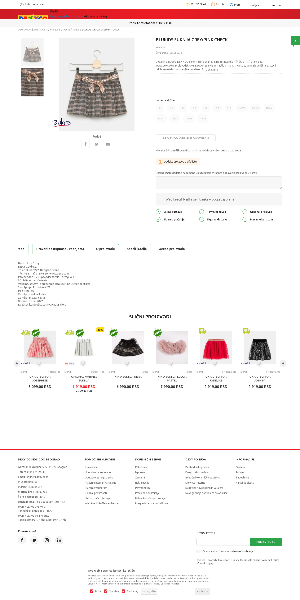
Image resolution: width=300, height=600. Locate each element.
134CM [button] (188, 120)
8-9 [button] (217, 109)
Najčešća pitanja (245, 482)
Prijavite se (265, 541)
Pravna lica (91, 467)
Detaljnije (212, 69)
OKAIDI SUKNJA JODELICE (216, 378)
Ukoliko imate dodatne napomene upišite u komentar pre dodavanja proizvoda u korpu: (207, 172)
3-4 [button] (160, 109)
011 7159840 (37, 471)
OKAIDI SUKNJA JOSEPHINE (40, 378)
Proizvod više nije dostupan (186, 138)
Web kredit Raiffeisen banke (101, 503)
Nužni (98, 591)
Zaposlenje (242, 477)
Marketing (132, 591)
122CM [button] (161, 120)
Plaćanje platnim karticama (100, 482)
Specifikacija (65, 249)
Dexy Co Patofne (195, 482)
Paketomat (141, 467)
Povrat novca (143, 487)
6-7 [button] (194, 109)
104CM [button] (241, 109)
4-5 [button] (171, 109)
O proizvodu (33, 249)
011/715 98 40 (163, 23)
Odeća (66, 29)
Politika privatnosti (96, 493)
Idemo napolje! (115, 14)
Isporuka (140, 472)
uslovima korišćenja (242, 551)
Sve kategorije (66, 14)
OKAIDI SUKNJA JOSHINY (260, 378)
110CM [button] (255, 109)
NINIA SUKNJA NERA (128, 376)
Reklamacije (142, 482)
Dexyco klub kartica (197, 472)
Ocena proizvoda (99, 249)
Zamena (140, 477)
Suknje (76, 29)
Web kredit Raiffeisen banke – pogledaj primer (200, 199)
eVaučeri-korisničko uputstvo (202, 477)
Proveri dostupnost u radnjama (148, 249)
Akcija (89, 14)
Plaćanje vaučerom (96, 487)
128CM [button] (175, 120)
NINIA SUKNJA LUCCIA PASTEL (172, 378)
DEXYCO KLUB (147, 14)
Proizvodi (55, 29)
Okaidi (172, 14)
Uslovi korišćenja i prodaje (150, 498)
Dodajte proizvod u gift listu (178, 161)
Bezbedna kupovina (197, 467)
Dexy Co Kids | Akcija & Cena (33, 29)
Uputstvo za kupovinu (98, 472)
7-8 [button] (206, 109)
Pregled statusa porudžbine (151, 503)
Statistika (114, 591)
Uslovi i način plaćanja (98, 498)
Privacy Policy (260, 560)
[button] (39, 363)
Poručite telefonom (142, 23)
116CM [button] (269, 109)
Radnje (240, 472)
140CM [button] (202, 120)
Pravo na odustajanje (147, 493)
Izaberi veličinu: (165, 100)
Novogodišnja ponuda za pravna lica (206, 493)
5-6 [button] (183, 109)
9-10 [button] (229, 109)
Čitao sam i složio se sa (228, 551)
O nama (240, 467)
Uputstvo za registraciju (99, 477)
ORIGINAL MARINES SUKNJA (84, 378)
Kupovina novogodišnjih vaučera (204, 487)
